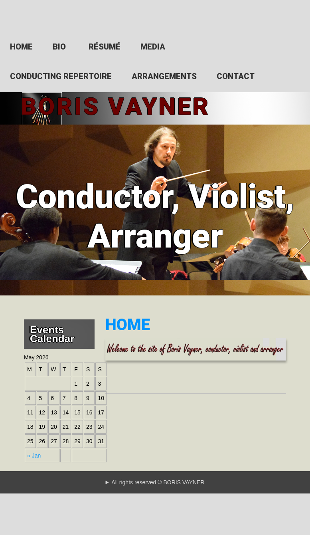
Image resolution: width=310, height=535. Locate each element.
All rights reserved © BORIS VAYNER (157, 479)
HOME (21, 47)
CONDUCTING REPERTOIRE (61, 76)
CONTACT (236, 76)
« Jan (34, 452)
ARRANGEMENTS (164, 76)
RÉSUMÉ (104, 47)
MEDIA (152, 47)
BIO (59, 47)
